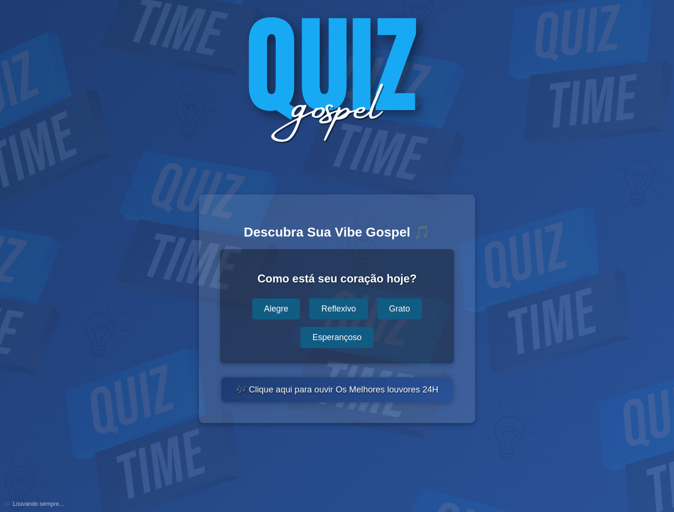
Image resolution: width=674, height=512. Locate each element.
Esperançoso (336, 337)
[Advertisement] (337, 470)
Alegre (276, 308)
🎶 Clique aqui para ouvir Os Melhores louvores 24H (337, 390)
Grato (399, 308)
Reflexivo (338, 308)
